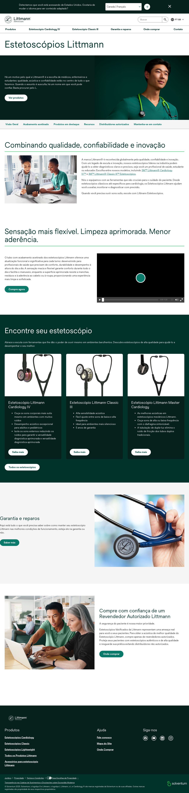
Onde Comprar (105, 749)
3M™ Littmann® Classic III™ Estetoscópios (112, 174)
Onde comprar (111, 654)
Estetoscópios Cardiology (19, 737)
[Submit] (165, 19)
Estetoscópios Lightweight (20, 749)
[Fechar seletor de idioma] (169, 6)
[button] (100, 300)
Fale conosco (104, 737)
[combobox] (153, 19)
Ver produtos (16, 97)
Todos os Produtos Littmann (21, 755)
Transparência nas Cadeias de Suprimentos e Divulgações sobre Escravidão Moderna (40, 783)
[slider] (103, 300)
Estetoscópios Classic (17, 743)
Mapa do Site (104, 743)
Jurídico (8, 778)
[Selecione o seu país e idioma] (123, 7)
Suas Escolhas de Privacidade (62, 778)
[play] (140, 278)
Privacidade (19, 778)
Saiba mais (18, 452)
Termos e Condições (35, 778)
